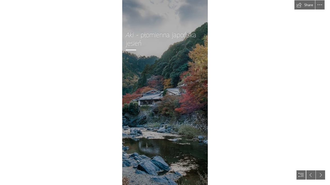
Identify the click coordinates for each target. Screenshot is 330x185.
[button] (304, 5)
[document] (165, 92)
